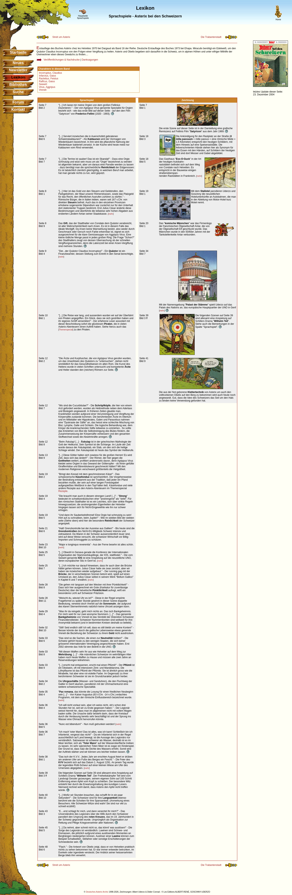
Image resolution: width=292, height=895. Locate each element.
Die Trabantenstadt (211, 37)
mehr (199, 176)
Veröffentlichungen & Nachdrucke (62, 59)
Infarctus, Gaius (47, 75)
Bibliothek (18, 85)
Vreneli (42, 89)
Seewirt (43, 84)
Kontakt (18, 109)
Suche (18, 92)
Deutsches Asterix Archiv (97, 892)
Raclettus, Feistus (48, 78)
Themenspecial (66, 330)
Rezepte (63, 491)
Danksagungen (90, 59)
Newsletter (18, 70)
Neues (18, 63)
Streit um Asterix (61, 37)
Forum (18, 102)
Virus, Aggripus (47, 87)
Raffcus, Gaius (47, 81)
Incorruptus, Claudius (50, 72)
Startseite (18, 52)
